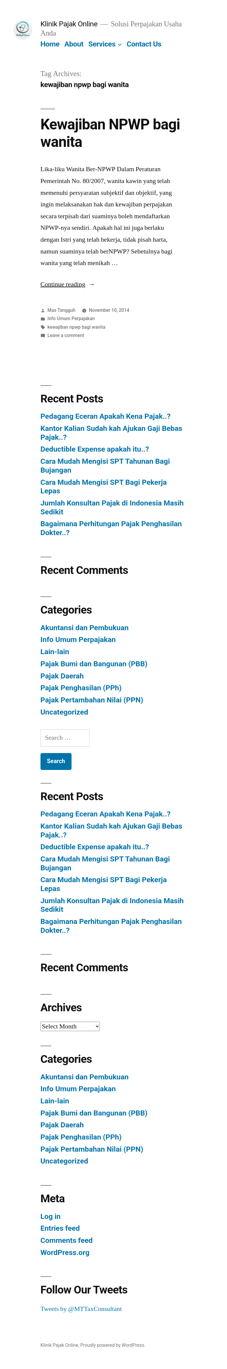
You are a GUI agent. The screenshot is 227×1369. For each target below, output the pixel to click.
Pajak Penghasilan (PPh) (81, 687)
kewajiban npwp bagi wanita (77, 327)
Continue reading (67, 284)
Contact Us (144, 44)
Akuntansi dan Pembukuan (84, 627)
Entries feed (60, 1228)
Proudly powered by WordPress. (112, 1345)
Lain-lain (54, 651)
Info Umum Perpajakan (71, 318)
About (73, 44)
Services (102, 44)
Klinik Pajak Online (69, 24)
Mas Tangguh (61, 310)
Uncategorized (64, 712)
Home (49, 44)
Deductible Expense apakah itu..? (94, 449)
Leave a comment (66, 335)
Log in (50, 1216)
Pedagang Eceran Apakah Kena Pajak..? (105, 416)
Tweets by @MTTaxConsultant (81, 1309)
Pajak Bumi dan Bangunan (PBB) (93, 663)
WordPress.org (65, 1252)
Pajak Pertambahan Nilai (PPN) (91, 700)
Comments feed (66, 1240)
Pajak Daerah (62, 676)
